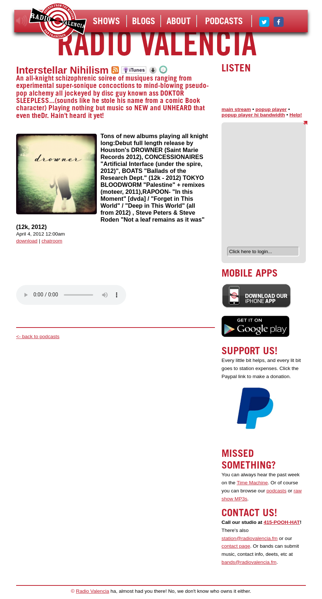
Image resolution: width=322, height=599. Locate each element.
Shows (106, 21)
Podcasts (224, 21)
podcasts (276, 490)
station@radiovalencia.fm (250, 538)
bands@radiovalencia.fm (249, 562)
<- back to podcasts (37, 336)
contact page (236, 546)
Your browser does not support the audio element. (71, 295)
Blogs (143, 21)
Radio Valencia (92, 591)
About (179, 21)
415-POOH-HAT (282, 522)
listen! (21, 21)
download (26, 241)
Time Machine (252, 482)
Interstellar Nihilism (62, 70)
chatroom (51, 241)
